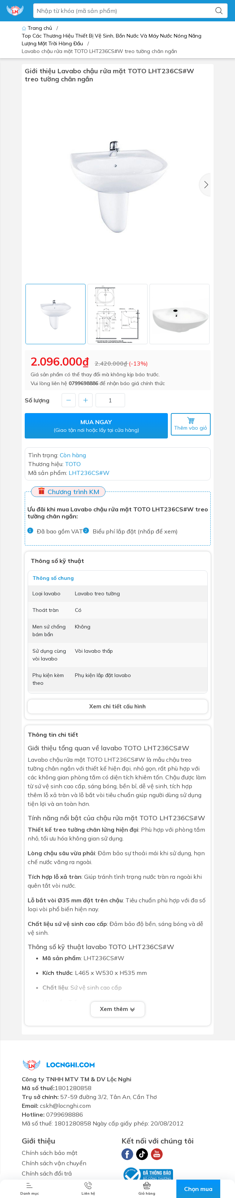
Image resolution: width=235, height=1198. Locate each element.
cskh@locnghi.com (65, 1105)
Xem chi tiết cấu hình (117, 706)
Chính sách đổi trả (47, 1173)
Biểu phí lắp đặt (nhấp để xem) (135, 531)
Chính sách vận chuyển (54, 1163)
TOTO (148, 818)
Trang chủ (37, 28)
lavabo (111, 748)
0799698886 (83, 383)
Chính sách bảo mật (49, 1152)
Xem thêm (117, 1008)
